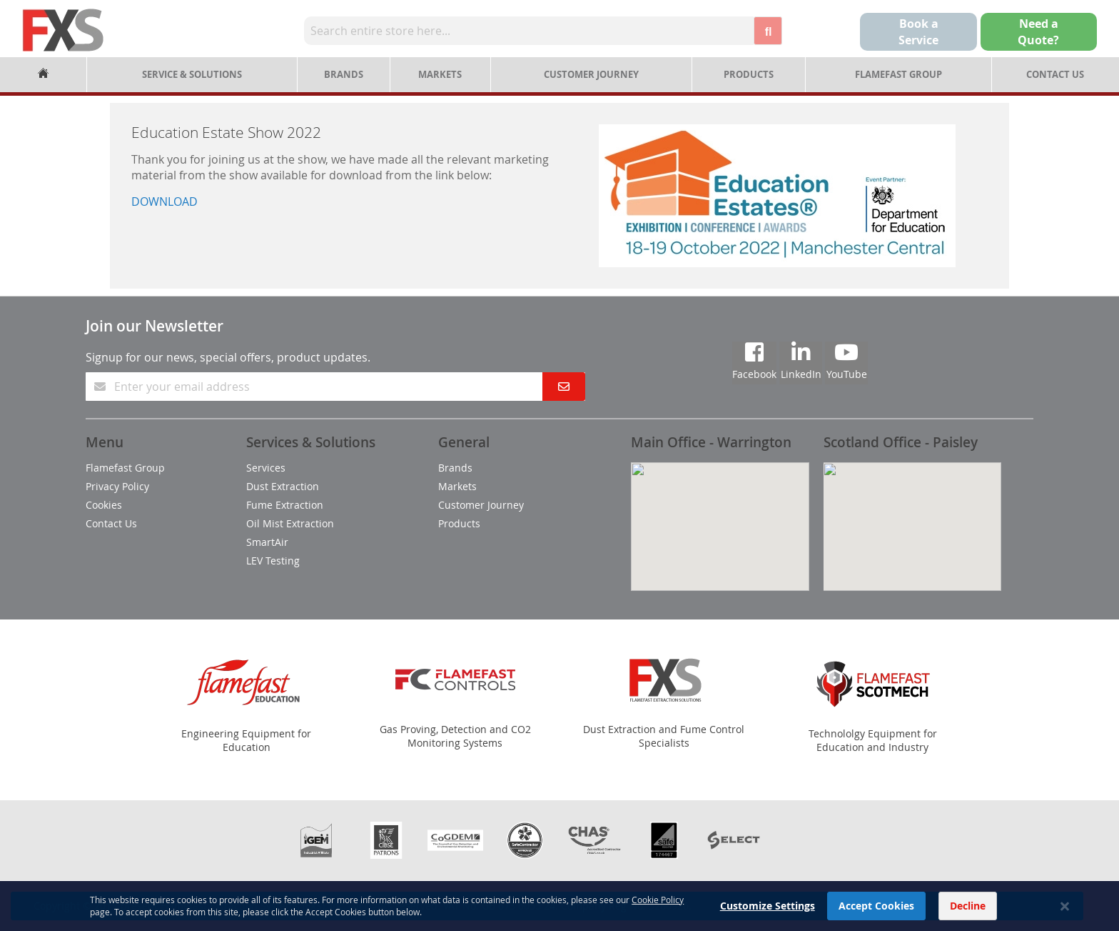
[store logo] (63, 30)
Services (265, 467)
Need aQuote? (1038, 32)
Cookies (104, 505)
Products (749, 74)
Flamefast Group (898, 74)
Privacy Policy (117, 486)
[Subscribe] (563, 386)
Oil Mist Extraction (290, 523)
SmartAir (267, 542)
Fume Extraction (284, 505)
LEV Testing (273, 560)
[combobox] (529, 30)
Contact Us (1055, 74)
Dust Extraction (282, 486)
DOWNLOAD (164, 201)
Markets (440, 74)
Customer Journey (591, 74)
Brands (343, 74)
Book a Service (918, 32)
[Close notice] (1064, 920)
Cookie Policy (658, 913)
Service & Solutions (192, 74)
